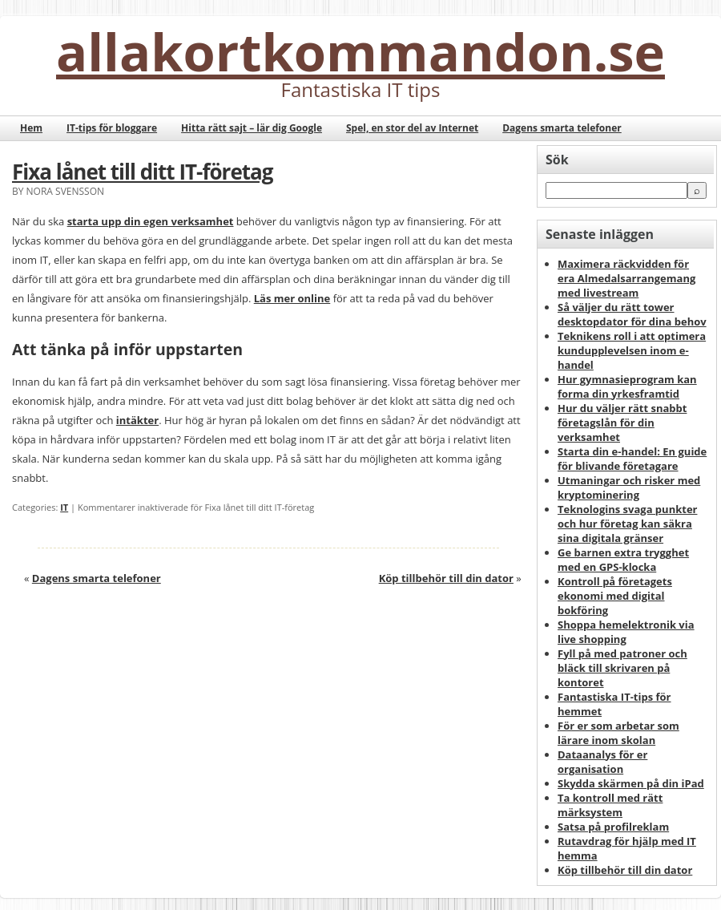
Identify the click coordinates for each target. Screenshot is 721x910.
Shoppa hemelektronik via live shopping (626, 631)
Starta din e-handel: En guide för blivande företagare (632, 458)
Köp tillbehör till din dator (446, 578)
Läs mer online (292, 298)
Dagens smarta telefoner (562, 128)
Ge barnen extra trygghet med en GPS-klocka (623, 559)
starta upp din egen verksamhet (150, 221)
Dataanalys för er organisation (602, 761)
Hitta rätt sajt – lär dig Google (251, 128)
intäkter (137, 420)
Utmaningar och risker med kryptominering (629, 487)
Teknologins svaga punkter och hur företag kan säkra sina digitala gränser (627, 523)
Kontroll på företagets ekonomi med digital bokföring (615, 595)
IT (64, 507)
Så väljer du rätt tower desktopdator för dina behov (632, 314)
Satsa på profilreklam (613, 826)
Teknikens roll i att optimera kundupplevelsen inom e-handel (632, 350)
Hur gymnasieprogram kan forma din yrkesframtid (627, 386)
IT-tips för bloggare (111, 128)
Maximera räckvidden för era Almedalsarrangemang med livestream (626, 278)
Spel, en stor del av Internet (412, 128)
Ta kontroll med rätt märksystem (610, 805)
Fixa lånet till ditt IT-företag (142, 171)
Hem (31, 128)
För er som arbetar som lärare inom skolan (618, 732)
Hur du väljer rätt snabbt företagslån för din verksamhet (622, 422)
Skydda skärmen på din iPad (631, 783)
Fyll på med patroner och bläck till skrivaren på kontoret (622, 668)
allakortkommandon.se (360, 51)
